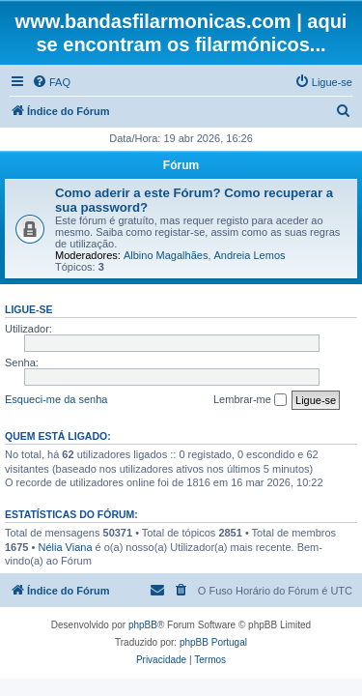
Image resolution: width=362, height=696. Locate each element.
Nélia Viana (65, 547)
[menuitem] (51, 82)
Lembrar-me (250, 400)
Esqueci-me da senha (56, 399)
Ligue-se (29, 309)
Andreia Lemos (250, 255)
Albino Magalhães (166, 255)
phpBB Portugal (213, 642)
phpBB (142, 625)
